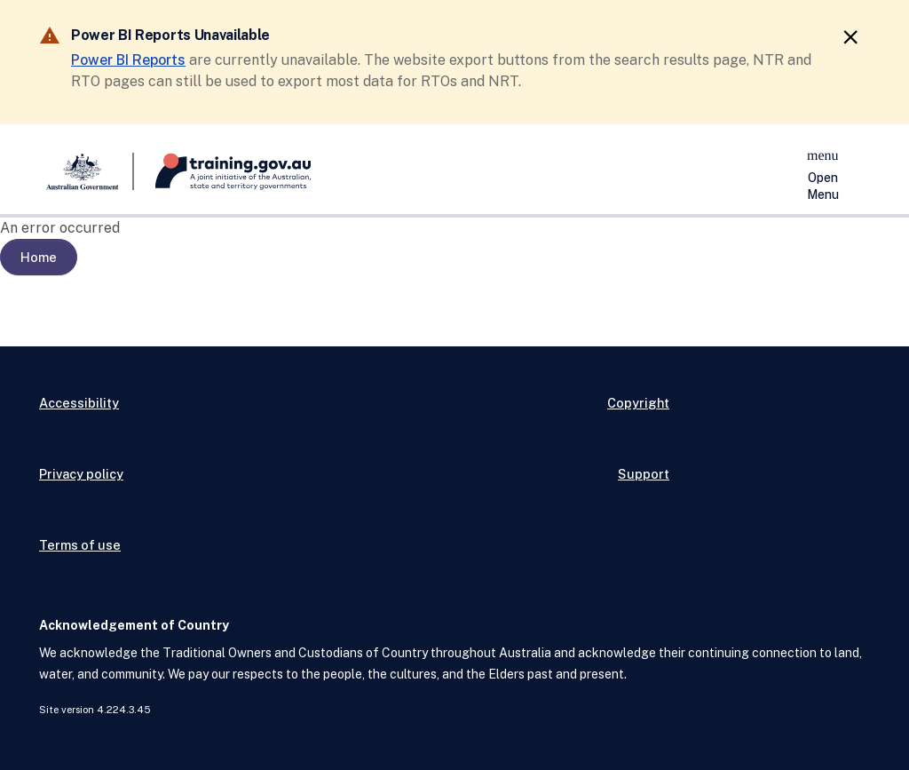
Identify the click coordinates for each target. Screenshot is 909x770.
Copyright (638, 402)
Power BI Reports (128, 60)
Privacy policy (81, 473)
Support (643, 473)
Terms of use (80, 544)
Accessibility (79, 402)
